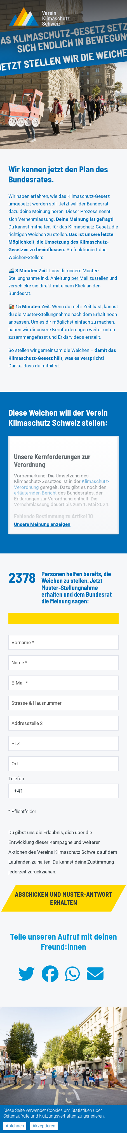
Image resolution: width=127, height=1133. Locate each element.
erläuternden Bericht (35, 493)
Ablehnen (15, 1126)
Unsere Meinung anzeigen (42, 524)
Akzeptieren (43, 1126)
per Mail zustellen (89, 278)
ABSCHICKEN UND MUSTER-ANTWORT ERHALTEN (63, 898)
